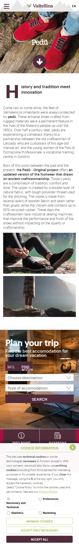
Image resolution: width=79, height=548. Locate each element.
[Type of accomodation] (39, 387)
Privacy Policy (48, 491)
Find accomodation (27, 367)
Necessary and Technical (16, 505)
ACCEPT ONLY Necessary (39, 530)
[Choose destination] (39, 377)
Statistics (17, 512)
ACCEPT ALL (39, 539)
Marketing (49, 512)
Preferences (50, 499)
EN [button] (74, 6)
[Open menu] (6, 6)
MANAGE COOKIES (39, 521)
